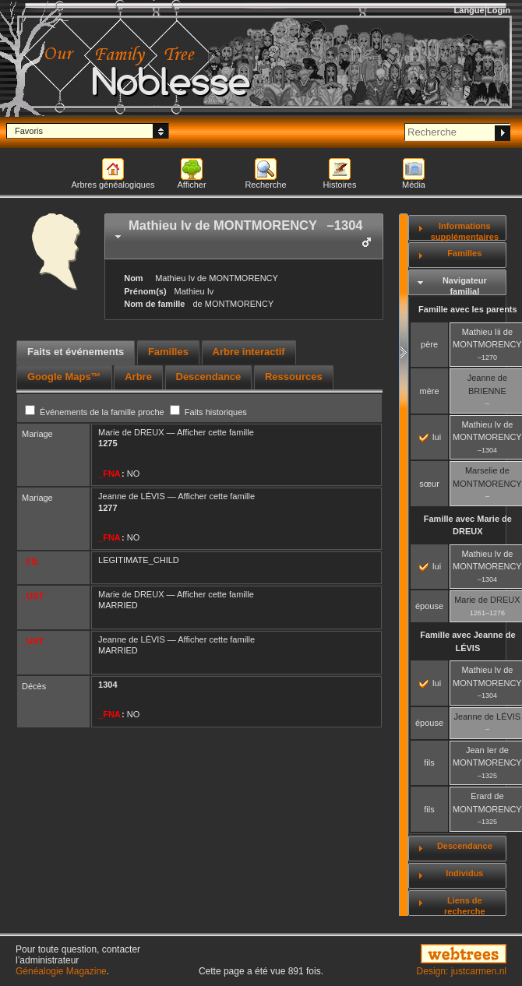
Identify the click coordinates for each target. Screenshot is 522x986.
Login (498, 10)
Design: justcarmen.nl (461, 971)
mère (429, 391)
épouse (429, 606)
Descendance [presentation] (209, 376)
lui (430, 437)
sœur (429, 483)
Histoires (340, 184)
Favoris (29, 131)
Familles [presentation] (168, 351)
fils (429, 762)
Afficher (191, 184)
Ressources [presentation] (294, 376)
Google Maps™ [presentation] (64, 376)
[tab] (243, 236)
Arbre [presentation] (138, 376)
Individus (464, 873)
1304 (107, 684)
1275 (107, 443)
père (429, 344)
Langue (469, 10)
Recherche (265, 184)
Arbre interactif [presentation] (249, 351)
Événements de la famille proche (96, 412)
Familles (464, 253)
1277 (107, 507)
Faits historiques (208, 412)
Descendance (464, 845)
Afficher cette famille (215, 432)
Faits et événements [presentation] (75, 351)
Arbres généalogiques (112, 184)
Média (413, 184)
